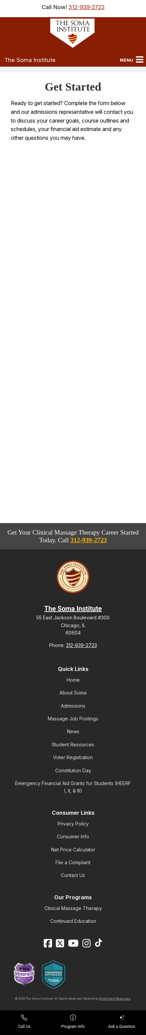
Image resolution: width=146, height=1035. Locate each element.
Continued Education (73, 921)
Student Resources (73, 744)
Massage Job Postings (73, 718)
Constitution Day (73, 770)
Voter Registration (73, 757)
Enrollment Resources (115, 998)
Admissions (73, 706)
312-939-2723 (87, 7)
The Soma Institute (30, 60)
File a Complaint (73, 862)
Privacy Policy (73, 824)
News (73, 731)
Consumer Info (73, 836)
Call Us (24, 1021)
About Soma (73, 693)
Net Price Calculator (73, 849)
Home (73, 680)
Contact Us (73, 875)
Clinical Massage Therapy (73, 908)
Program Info (73, 1021)
